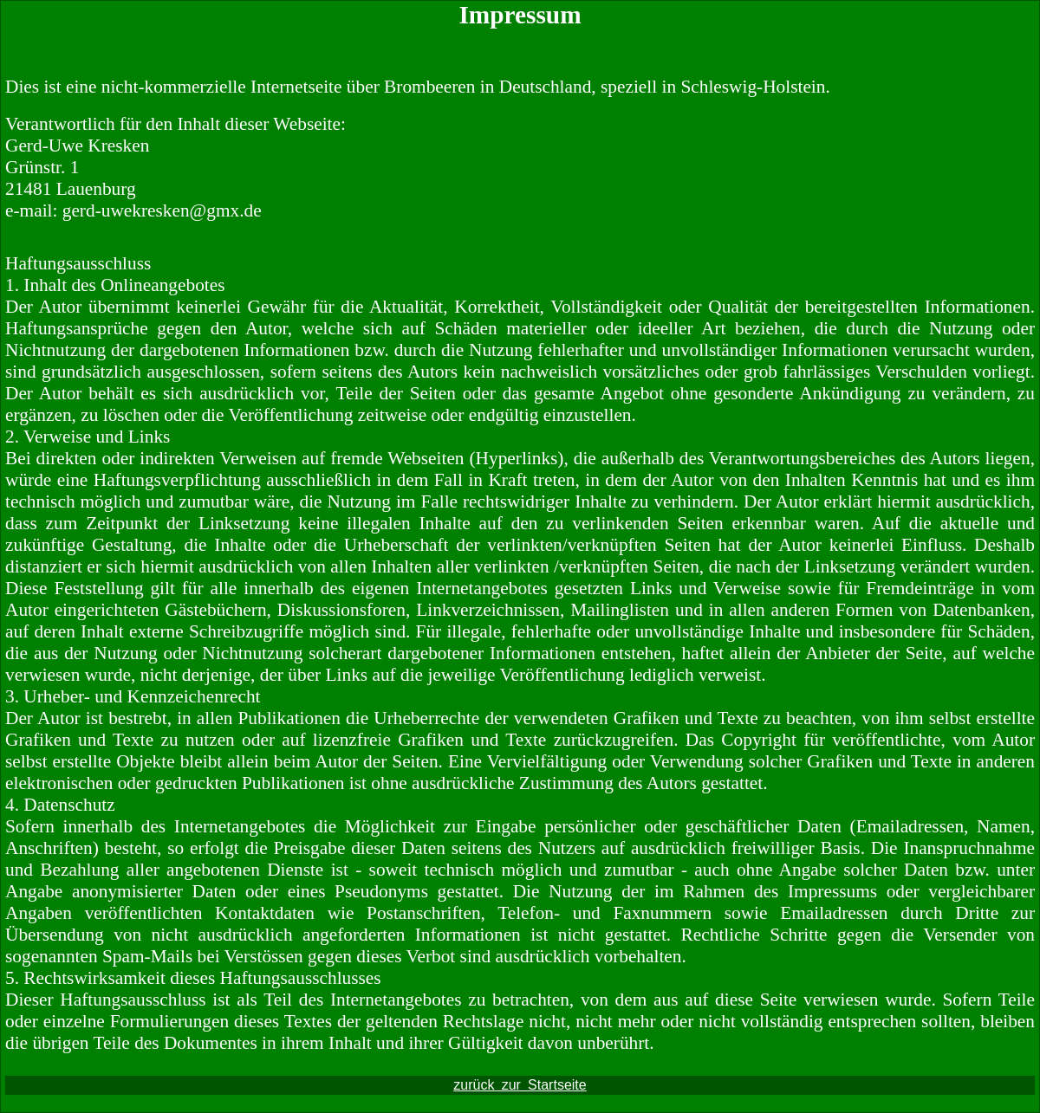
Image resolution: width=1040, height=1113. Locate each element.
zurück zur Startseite (519, 1084)
